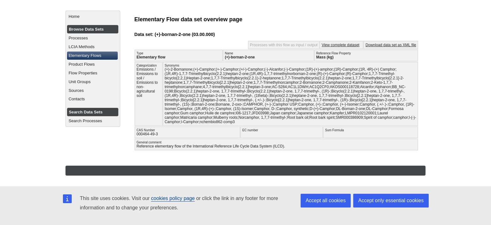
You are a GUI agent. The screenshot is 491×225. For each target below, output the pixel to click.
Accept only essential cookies (391, 200)
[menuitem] (93, 16)
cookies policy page (173, 198)
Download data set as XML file (390, 45)
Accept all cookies (326, 200)
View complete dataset (340, 45)
